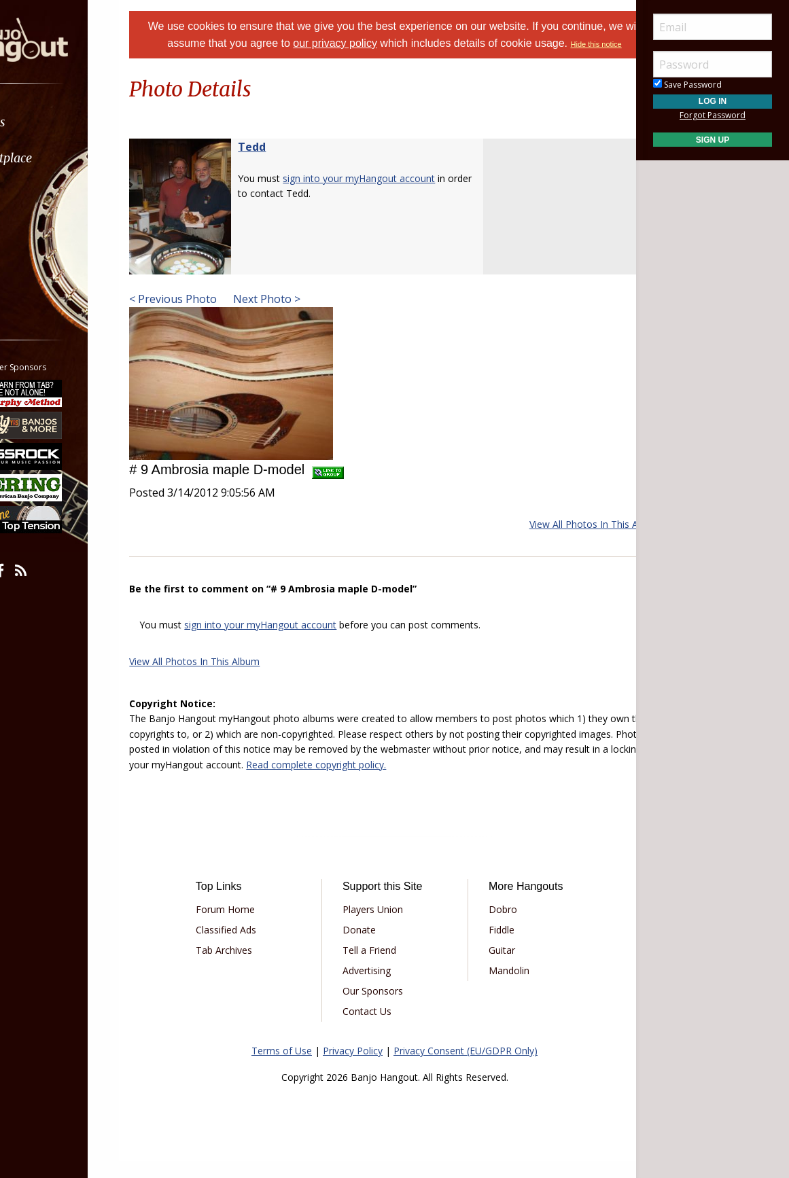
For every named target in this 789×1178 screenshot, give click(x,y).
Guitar (492, 967)
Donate (368, 946)
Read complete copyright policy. (538, 781)
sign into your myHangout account (393, 195)
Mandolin (499, 987)
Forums (50, 122)
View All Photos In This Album (560, 541)
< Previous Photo (207, 315)
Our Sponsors (382, 1007)
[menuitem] (76, 122)
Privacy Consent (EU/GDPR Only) (465, 1067)
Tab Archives (252, 967)
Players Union (382, 926)
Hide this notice (412, 61)
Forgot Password (713, 115)
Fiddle (492, 946)
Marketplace (63, 158)
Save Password (687, 84)
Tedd (286, 163)
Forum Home (253, 926)
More (43, 266)
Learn (45, 194)
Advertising (376, 987)
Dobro (493, 926)
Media (46, 230)
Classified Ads (254, 946)
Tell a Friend (379, 967)
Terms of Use (281, 1067)
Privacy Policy (353, 1067)
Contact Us (376, 1028)
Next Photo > (299, 315)
